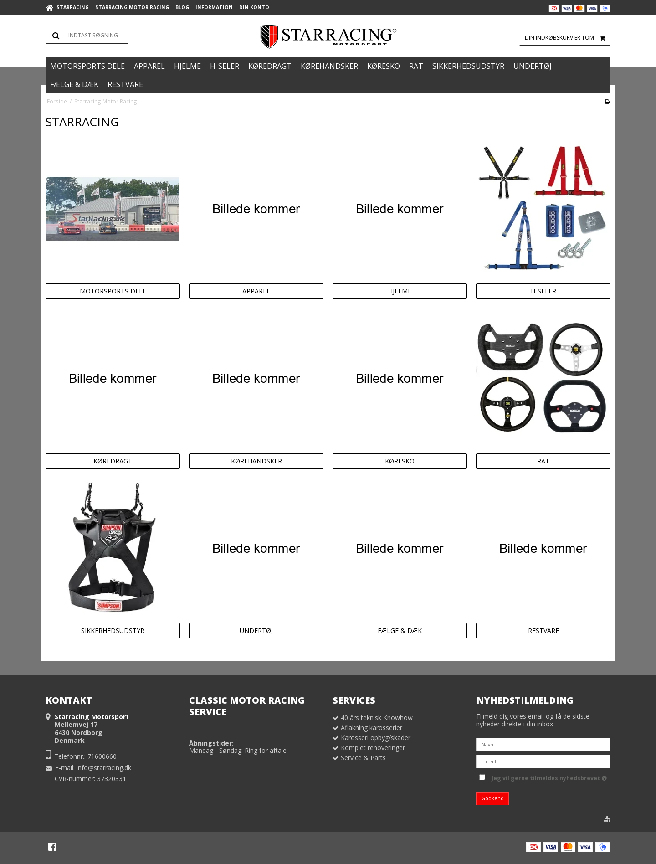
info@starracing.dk (104, 767)
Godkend (493, 798)
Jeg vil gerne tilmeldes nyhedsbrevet (549, 776)
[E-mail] (543, 760)
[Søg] (87, 35)
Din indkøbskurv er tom (567, 38)
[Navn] (543, 743)
